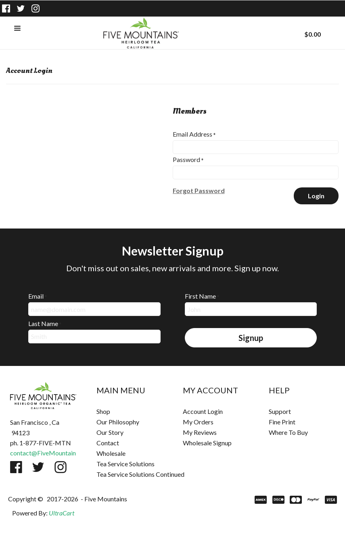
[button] (17, 28)
